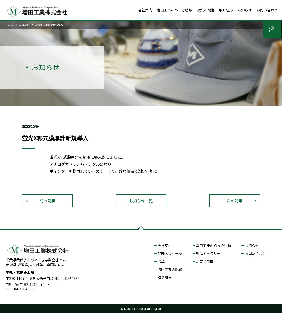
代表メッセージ (170, 253)
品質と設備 (204, 261)
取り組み (165, 277)
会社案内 (165, 245)
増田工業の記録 (170, 269)
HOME (9, 24)
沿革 (161, 261)
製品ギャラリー (208, 253)
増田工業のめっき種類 (213, 245)
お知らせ (24, 24)
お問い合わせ (255, 253)
